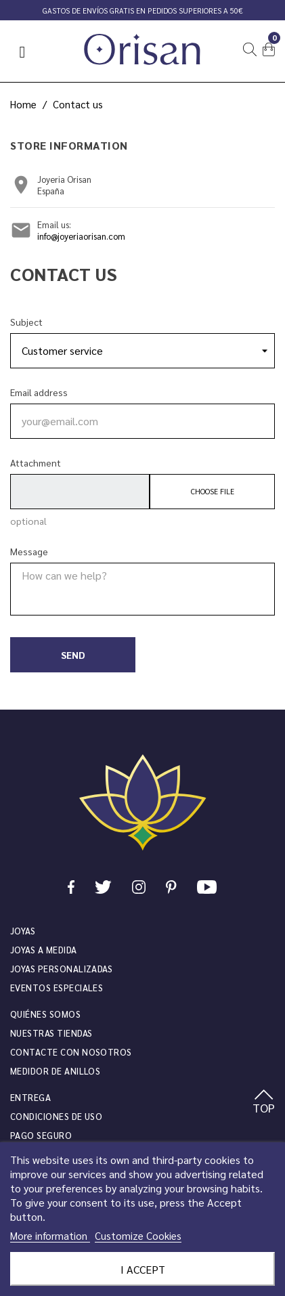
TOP (264, 1102)
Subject (26, 322)
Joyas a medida (43, 949)
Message (29, 551)
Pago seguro (41, 1135)
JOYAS (22, 930)
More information (50, 1235)
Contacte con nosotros (71, 1052)
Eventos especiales (56, 987)
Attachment (35, 462)
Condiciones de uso (56, 1116)
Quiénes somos (45, 1014)
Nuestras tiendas (51, 1033)
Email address (39, 392)
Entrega (30, 1097)
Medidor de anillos (55, 1071)
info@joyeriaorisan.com (81, 236)
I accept (142, 1269)
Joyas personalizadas (61, 968)
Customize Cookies (138, 1235)
